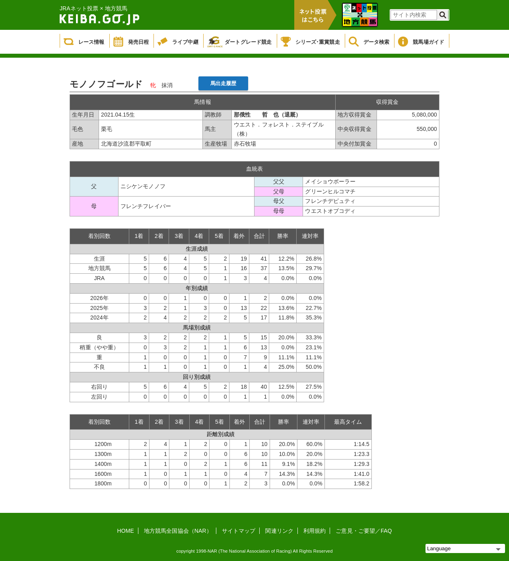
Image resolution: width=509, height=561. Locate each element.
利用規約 (314, 531)
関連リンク (279, 531)
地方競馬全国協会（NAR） (178, 531)
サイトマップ (239, 531)
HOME (125, 531)
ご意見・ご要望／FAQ (364, 531)
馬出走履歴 (223, 83)
